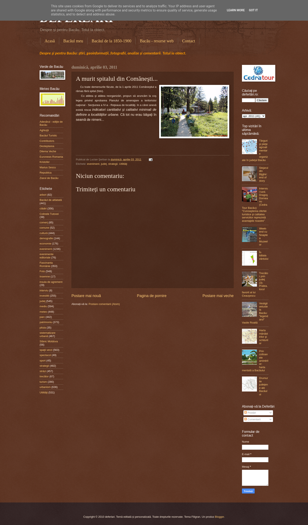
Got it (253, 10)
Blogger (219, 516)
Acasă (50, 41)
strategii (113, 163)
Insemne (45, 276)
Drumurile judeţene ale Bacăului (263, 386)
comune (44, 227)
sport (43, 360)
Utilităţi (123, 163)
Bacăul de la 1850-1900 (111, 41)
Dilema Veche (48, 151)
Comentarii (252, 419)
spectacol (45, 355)
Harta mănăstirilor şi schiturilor (263, 337)
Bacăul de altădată (51, 199)
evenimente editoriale (47, 256)
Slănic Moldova (49, 341)
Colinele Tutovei (49, 213)
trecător (44, 376)
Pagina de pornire (152, 296)
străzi (43, 371)
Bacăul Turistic (48, 135)
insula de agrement (51, 281)
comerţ (44, 222)
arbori (43, 194)
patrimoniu (46, 322)
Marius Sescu (48, 167)
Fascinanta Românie (46, 264)
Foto (42, 271)
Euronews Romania (51, 156)
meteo (43, 311)
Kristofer (45, 162)
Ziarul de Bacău (49, 178)
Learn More (236, 10)
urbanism (45, 387)
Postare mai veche (218, 296)
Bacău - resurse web (157, 41)
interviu (44, 290)
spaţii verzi (46, 349)
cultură (44, 233)
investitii (44, 295)
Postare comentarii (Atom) (104, 304)
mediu (43, 306)
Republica (45, 172)
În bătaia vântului (263, 255)
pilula (43, 327)
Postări (250, 412)
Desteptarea (47, 146)
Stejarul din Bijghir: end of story (263, 174)
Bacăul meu (73, 41)
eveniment (93, 163)
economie (45, 243)
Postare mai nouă (86, 296)
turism (43, 381)
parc (42, 317)
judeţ (104, 163)
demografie (46, 238)
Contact (188, 41)
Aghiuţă (44, 130)
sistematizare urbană (47, 334)
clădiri (43, 208)
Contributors (47, 140)
